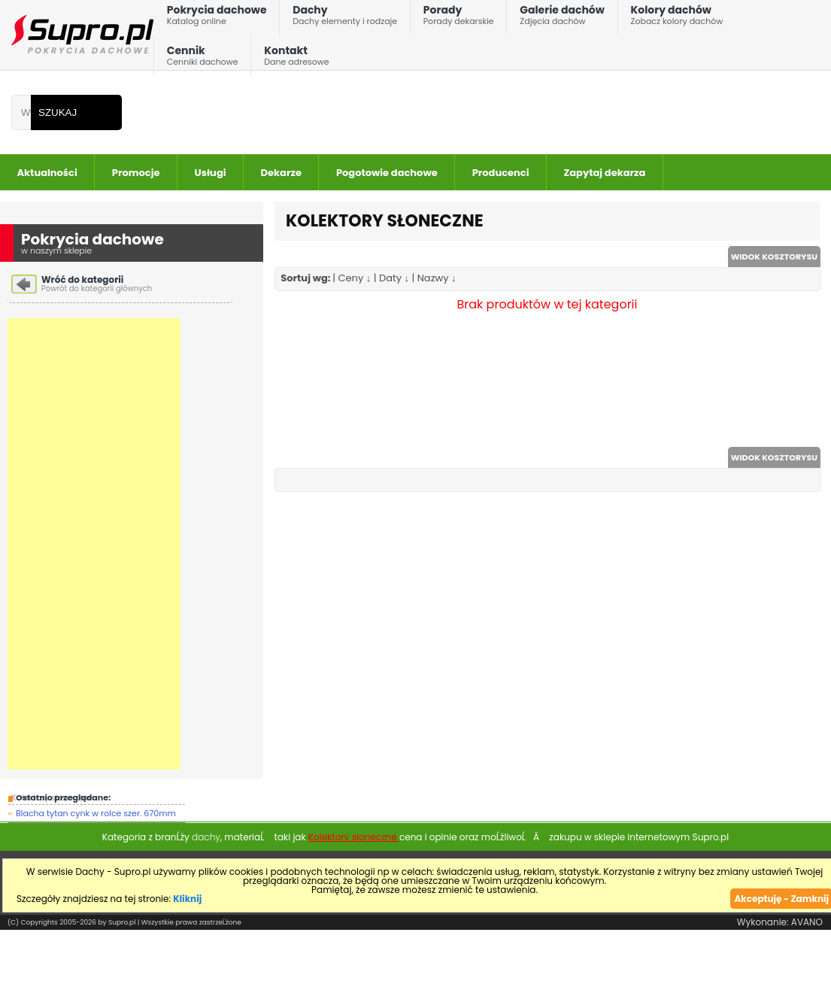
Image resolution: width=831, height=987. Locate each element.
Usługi (210, 173)
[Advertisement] (94, 544)
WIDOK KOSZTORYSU (774, 257)
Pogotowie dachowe (387, 173)
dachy (206, 837)
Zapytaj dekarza (605, 173)
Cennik (202, 59)
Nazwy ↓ (436, 278)
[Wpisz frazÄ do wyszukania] (21, 112)
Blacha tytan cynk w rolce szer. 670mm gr (96, 815)
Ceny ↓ (355, 278)
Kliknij (187, 898)
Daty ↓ (394, 278)
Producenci (500, 173)
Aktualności (47, 173)
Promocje (136, 173)
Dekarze (281, 173)
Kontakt (296, 59)
